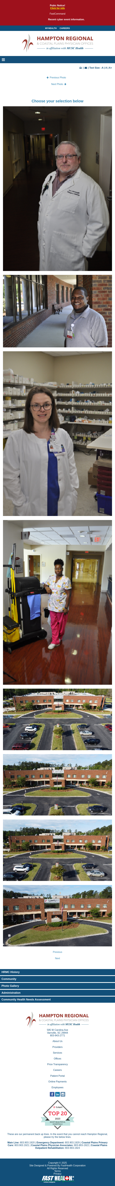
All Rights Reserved (57, 1168)
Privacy (57, 1173)
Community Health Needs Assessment (26, 999)
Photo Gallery (10, 985)
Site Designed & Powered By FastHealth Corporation (57, 1165)
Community (8, 978)
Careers (65, 28)
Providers (57, 1047)
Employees (57, 1087)
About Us (57, 1041)
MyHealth (51, 28)
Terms (57, 1171)
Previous (57, 952)
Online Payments (57, 1081)
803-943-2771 (57, 1035)
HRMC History (10, 972)
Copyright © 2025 (57, 1163)
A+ (110, 68)
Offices (57, 1058)
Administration (11, 992)
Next (57, 958)
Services (57, 1052)
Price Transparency (57, 1064)
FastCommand (57, 13)
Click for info (57, 8)
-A (102, 68)
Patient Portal (57, 1076)
